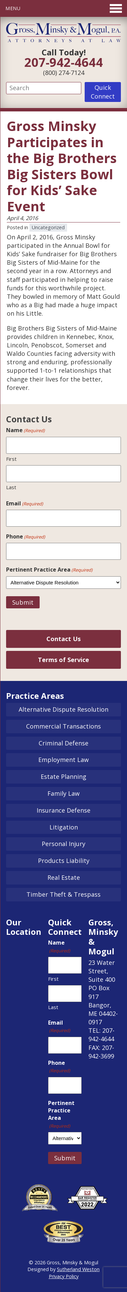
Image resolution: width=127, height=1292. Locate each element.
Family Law (63, 793)
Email (24, 503)
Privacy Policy (64, 1276)
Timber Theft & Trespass (63, 894)
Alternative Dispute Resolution (63, 709)
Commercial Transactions (63, 726)
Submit (23, 602)
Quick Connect (103, 91)
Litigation (63, 827)
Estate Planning (63, 776)
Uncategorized (48, 227)
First (11, 458)
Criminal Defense (63, 743)
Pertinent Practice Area (49, 569)
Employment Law (63, 760)
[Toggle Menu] (63, 8)
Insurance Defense (63, 810)
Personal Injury (63, 844)
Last (11, 487)
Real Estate (63, 877)
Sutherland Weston (78, 1269)
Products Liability (63, 860)
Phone (25, 536)
